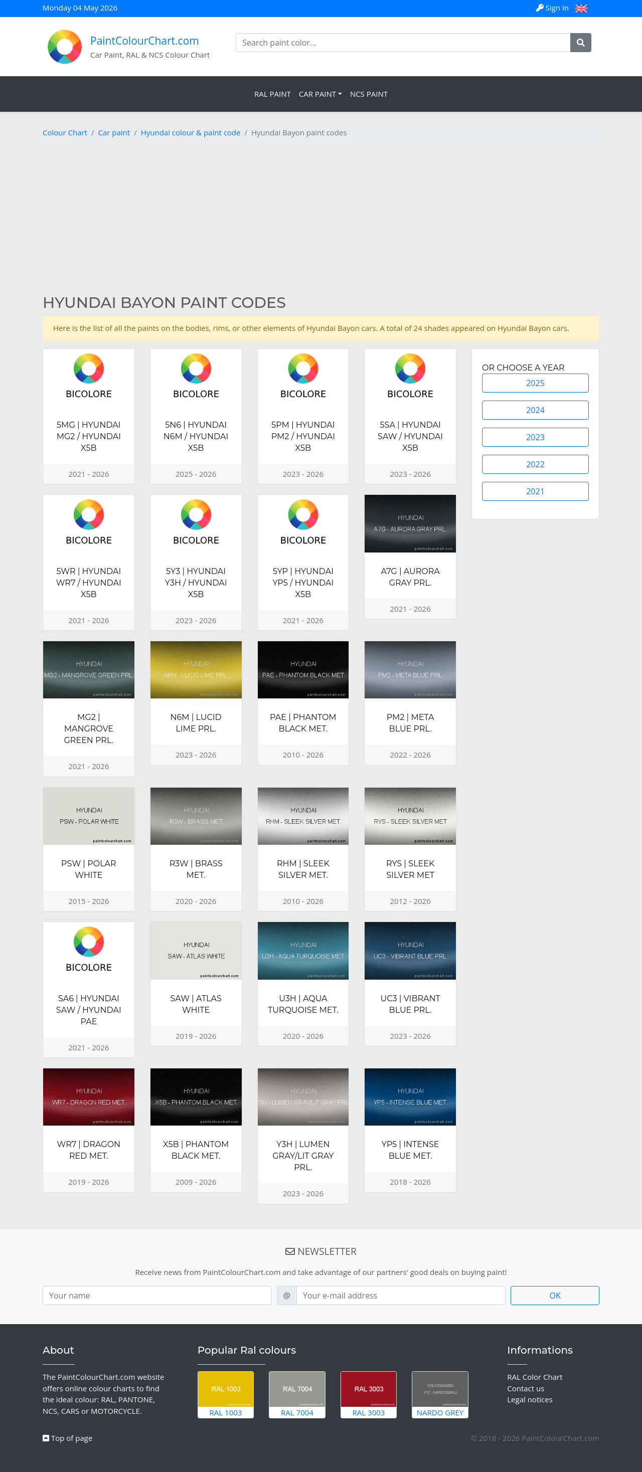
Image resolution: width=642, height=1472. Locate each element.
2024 (535, 410)
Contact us (525, 1388)
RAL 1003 (226, 1394)
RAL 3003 (369, 1394)
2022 (535, 464)
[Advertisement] (321, 218)
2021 (535, 491)
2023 (535, 437)
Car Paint (317, 94)
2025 (535, 383)
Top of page (67, 1438)
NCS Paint (369, 94)
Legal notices (530, 1399)
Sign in (553, 8)
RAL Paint (272, 94)
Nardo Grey (440, 1394)
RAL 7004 (297, 1394)
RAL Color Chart (534, 1377)
